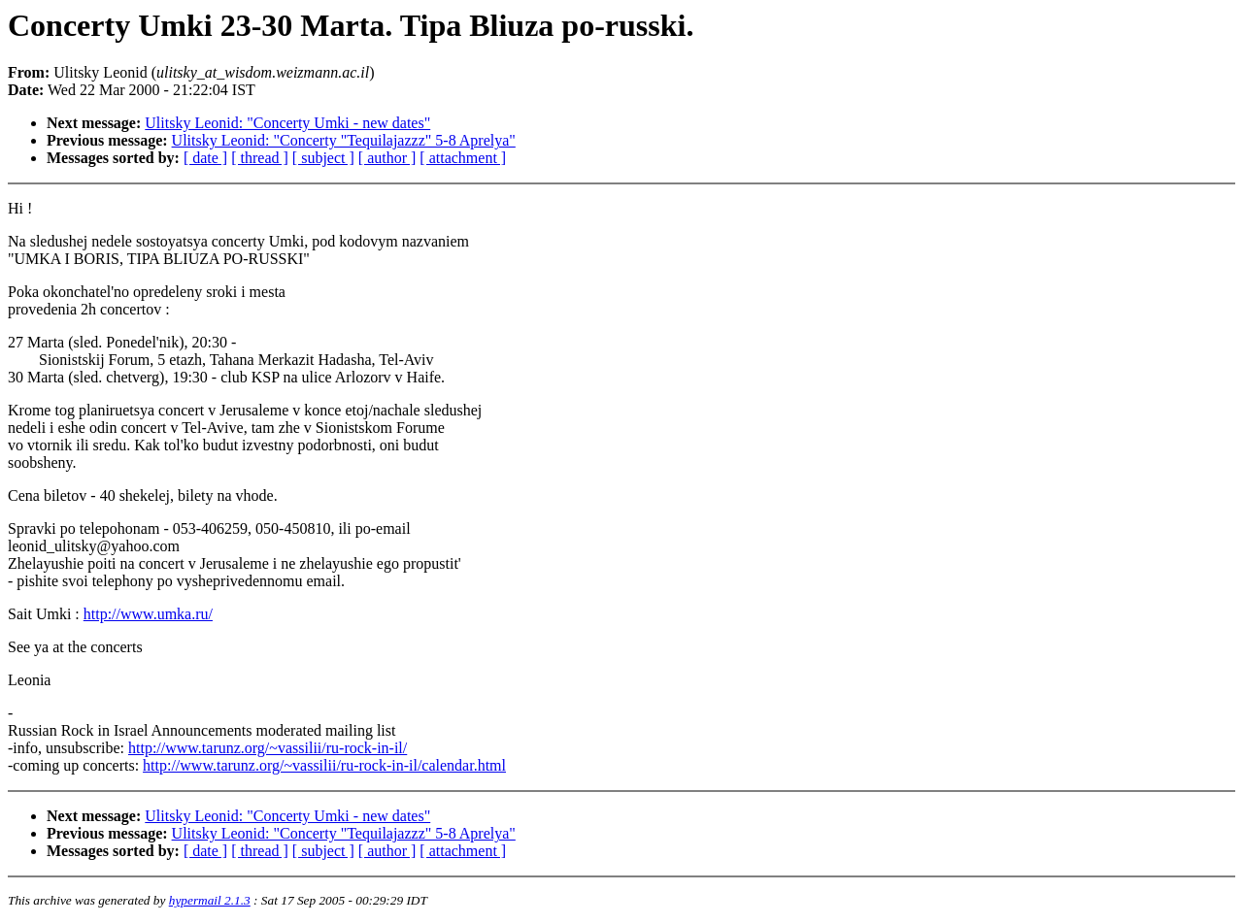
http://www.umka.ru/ (148, 614)
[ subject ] (323, 157)
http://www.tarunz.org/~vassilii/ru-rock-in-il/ (267, 748)
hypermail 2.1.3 (210, 900)
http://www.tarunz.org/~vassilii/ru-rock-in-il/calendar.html (324, 765)
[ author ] (387, 157)
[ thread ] (259, 157)
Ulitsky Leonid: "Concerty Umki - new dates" (287, 123)
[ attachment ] (463, 157)
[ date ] (205, 157)
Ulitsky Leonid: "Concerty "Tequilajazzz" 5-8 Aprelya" (344, 140)
